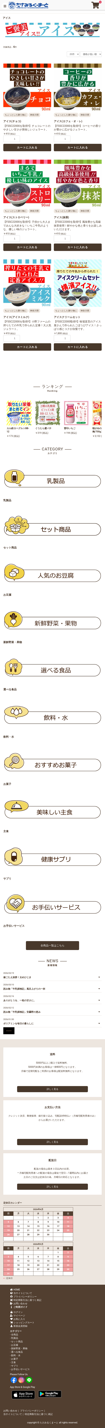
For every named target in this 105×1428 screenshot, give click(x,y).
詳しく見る (52, 1089)
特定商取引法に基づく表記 (25, 1300)
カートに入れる (27, 147)
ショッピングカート (22, 1322)
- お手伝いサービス (20, 1369)
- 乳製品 (14, 1338)
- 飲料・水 (15, 1355)
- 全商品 (14, 1334)
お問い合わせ (18, 1303)
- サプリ (14, 1365)
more (9, 1030)
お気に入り (17, 1319)
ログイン (16, 1312)
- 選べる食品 (16, 1352)
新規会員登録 (18, 1326)
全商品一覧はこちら (52, 945)
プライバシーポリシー (23, 1296)
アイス (7, 17)
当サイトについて (21, 1293)
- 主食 (13, 1362)
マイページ (17, 1315)
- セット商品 (16, 1341)
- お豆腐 (14, 1345)
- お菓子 (14, 1358)
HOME (15, 1289)
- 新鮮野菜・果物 (18, 1348)
